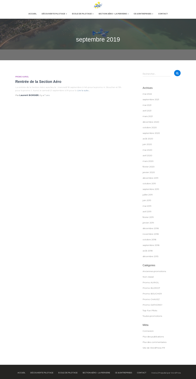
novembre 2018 (151, 234)
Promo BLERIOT (151, 288)
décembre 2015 (150, 256)
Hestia (154, 373)
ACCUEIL (32, 14)
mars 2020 (148, 161)
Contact (163, 14)
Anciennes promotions (154, 271)
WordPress (176, 373)
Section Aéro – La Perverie (114, 14)
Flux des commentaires (154, 342)
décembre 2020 (151, 122)
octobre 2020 (150, 127)
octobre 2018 (149, 239)
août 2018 (148, 250)
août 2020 (148, 138)
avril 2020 (147, 155)
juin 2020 (147, 144)
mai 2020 (147, 150)
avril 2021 (147, 110)
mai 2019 (147, 206)
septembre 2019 (151, 189)
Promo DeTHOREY (152, 305)
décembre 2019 (150, 178)
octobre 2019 (149, 183)
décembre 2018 (151, 228)
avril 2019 (147, 211)
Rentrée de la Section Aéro (38, 82)
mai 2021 (147, 105)
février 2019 (148, 217)
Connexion (148, 331)
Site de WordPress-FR (154, 347)
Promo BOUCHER (152, 293)
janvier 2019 (148, 222)
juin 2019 (147, 200)
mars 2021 (148, 116)
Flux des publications (153, 336)
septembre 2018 (151, 245)
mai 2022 (147, 94)
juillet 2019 (148, 194)
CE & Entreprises (143, 14)
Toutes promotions (152, 316)
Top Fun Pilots (150, 310)
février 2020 (149, 166)
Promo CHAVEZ (151, 299)
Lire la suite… (83, 90)
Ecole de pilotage (83, 14)
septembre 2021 (151, 99)
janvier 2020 (149, 172)
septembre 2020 (151, 133)
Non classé (148, 277)
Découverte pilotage (54, 14)
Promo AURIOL (22, 77)
